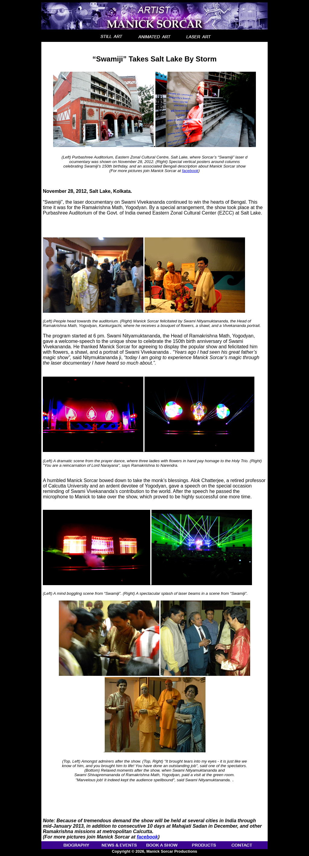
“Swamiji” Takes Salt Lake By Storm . (154, 102)
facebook (190, 170)
